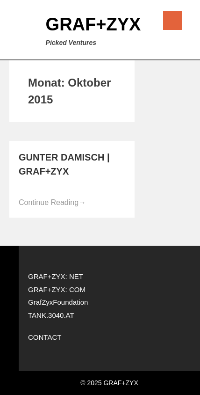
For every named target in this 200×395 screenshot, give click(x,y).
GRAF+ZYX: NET (55, 276)
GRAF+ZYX (93, 24)
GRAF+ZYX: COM (57, 289)
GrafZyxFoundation (58, 302)
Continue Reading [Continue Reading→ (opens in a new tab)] (52, 202)
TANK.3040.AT (51, 315)
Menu (172, 20)
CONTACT (44, 337)
